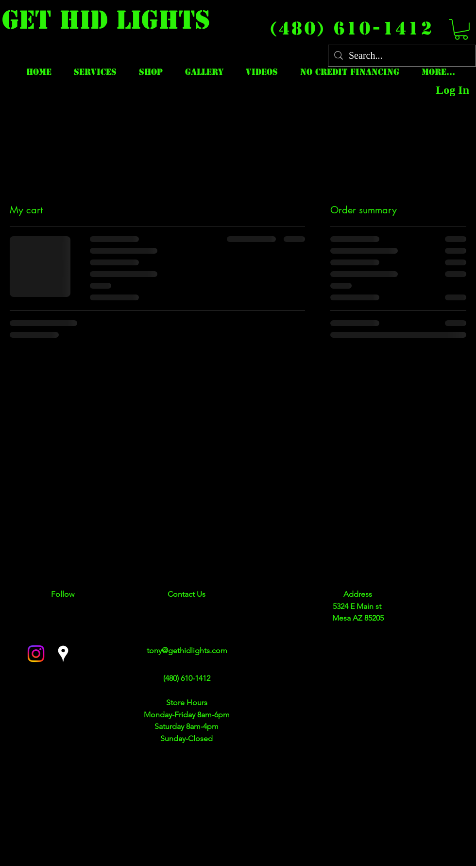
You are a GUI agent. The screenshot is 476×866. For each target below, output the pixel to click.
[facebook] (36, 653)
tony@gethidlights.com (187, 650)
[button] (461, 29)
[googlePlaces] (63, 653)
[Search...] (402, 55)
